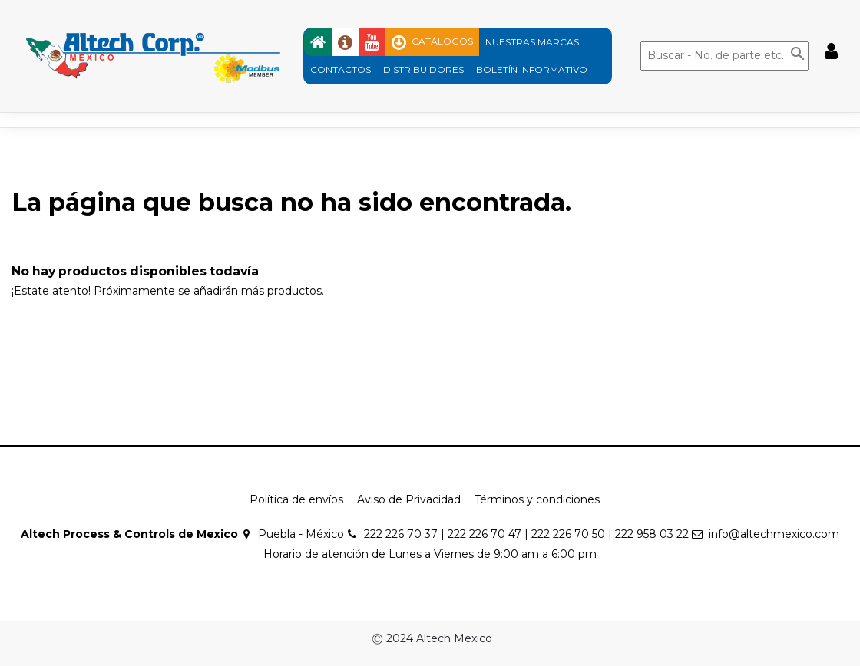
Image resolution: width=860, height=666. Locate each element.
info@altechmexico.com (774, 534)
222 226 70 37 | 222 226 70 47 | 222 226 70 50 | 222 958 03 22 (526, 534)
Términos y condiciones (537, 499)
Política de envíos (296, 499)
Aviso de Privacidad (409, 499)
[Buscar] (724, 56)
